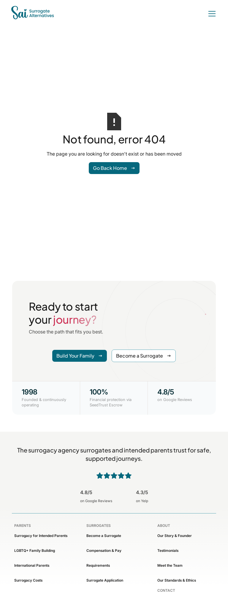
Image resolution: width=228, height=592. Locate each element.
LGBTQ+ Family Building (34, 550)
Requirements (98, 565)
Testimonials (167, 550)
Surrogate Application (104, 580)
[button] (211, 14)
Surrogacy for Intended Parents (40, 535)
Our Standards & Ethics (176, 580)
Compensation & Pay (103, 550)
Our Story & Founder (174, 535)
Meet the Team (170, 565)
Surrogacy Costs (28, 580)
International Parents (31, 565)
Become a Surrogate (103, 535)
